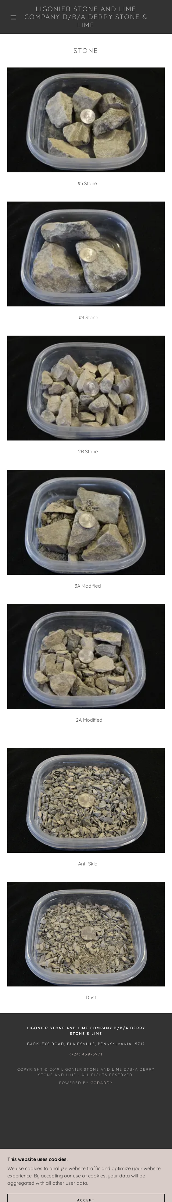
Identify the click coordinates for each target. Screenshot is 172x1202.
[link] (86, 17)
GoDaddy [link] (102, 1082)
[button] (15, 17)
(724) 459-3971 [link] (86, 1054)
